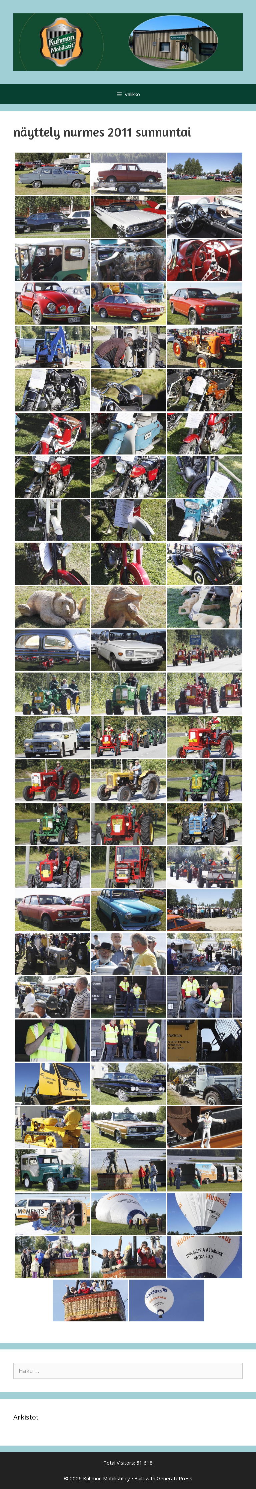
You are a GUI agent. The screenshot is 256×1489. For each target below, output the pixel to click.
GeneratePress (174, 1478)
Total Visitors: (119, 1462)
